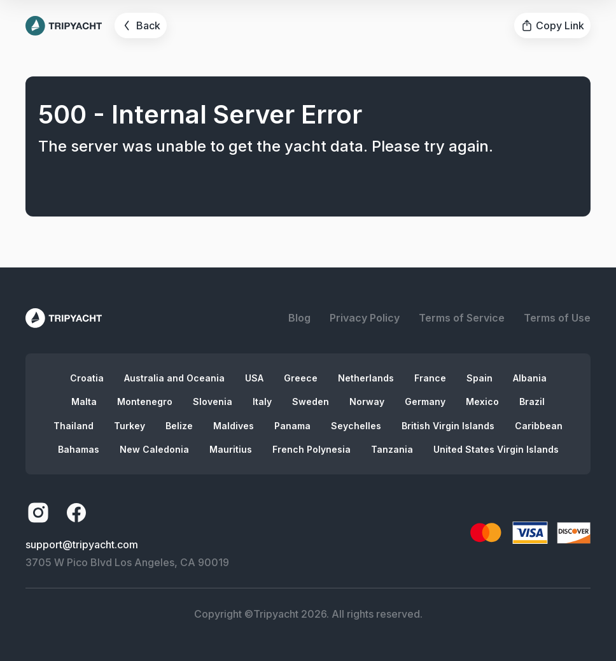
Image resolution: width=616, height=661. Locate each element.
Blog (299, 317)
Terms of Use (557, 317)
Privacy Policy (365, 317)
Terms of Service (462, 317)
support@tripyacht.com (81, 544)
